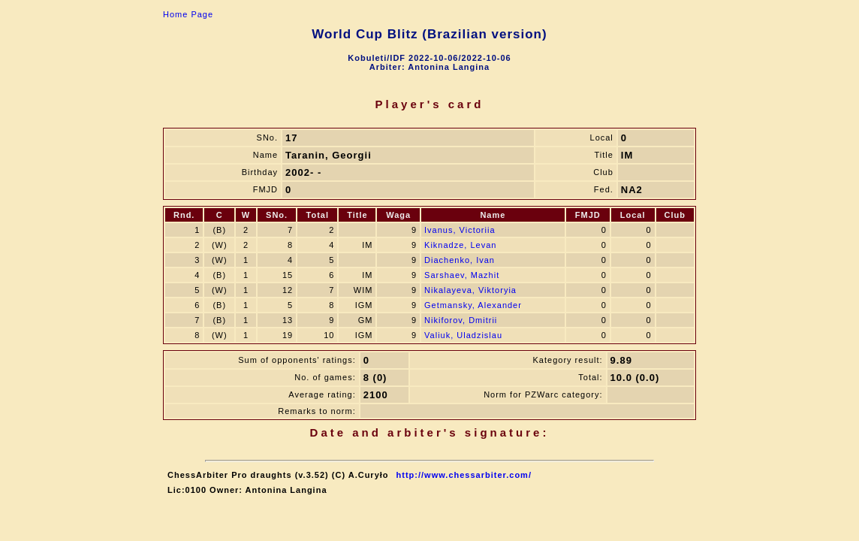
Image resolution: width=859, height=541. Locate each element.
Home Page (188, 14)
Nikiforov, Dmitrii (460, 320)
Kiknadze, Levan (460, 244)
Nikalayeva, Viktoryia (470, 290)
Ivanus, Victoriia (459, 229)
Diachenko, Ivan (459, 259)
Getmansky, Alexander (473, 305)
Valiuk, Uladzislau (463, 335)
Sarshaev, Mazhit (461, 275)
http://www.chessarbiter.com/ (464, 474)
